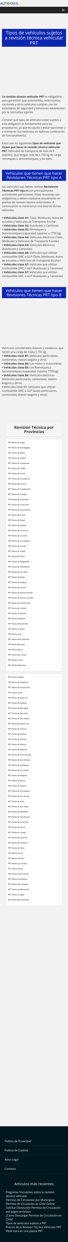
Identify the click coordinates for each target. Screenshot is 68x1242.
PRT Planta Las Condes (17, 863)
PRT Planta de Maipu (16, 577)
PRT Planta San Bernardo (18, 889)
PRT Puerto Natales (16, 677)
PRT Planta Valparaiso (17, 665)
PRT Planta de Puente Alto (19, 687)
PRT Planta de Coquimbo (18, 499)
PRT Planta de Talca (16, 848)
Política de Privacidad (18, 1141)
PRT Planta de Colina (16, 473)
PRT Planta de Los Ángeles (19, 541)
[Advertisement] (34, 71)
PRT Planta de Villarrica (17, 749)
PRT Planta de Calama (17, 786)
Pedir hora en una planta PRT (24, 1231)
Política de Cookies (16, 1150)
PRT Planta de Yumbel (17, 608)
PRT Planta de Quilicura (18, 698)
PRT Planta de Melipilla (17, 775)
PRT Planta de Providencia (19, 567)
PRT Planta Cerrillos (16, 858)
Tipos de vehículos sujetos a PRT (26, 1223)
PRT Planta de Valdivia (17, 734)
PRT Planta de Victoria (17, 739)
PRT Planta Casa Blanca (17, 879)
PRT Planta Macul (15, 649)
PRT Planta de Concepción (19, 478)
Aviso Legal (11, 1159)
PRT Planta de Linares (17, 587)
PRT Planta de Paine (16, 556)
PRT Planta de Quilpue (17, 582)
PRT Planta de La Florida (18, 822)
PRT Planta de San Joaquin (19, 791)
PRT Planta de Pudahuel (18, 682)
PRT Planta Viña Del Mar (18, 623)
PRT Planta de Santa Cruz (18, 723)
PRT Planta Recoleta (16, 644)
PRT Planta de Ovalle (16, 551)
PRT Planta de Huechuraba (19, 603)
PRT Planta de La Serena (18, 530)
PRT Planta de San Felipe (18, 806)
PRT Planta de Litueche (17, 837)
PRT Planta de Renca (16, 780)
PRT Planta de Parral (16, 827)
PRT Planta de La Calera (18, 572)
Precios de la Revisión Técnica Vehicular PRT (33, 1227)
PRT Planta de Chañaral (18, 843)
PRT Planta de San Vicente (19, 796)
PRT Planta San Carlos (17, 655)
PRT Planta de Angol (16, 442)
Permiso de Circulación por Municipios (30, 1200)
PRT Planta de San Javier (18, 713)
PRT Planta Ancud (15, 853)
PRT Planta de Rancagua (18, 708)
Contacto (10, 1169)
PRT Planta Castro (15, 660)
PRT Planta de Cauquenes (18, 463)
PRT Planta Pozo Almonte (18, 639)
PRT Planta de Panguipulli (18, 561)
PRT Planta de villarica (17, 744)
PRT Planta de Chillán (17, 468)
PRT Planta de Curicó (16, 515)
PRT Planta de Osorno (17, 546)
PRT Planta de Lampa (17, 832)
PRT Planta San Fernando (18, 900)
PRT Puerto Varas (15, 692)
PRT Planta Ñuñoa (15, 868)
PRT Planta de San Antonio (19, 760)
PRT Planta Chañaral (16, 618)
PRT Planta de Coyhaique (18, 765)
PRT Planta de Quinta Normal (20, 592)
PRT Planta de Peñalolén (18, 811)
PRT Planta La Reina (16, 629)
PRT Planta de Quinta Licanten (20, 598)
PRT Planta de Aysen (16, 453)
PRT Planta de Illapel (16, 520)
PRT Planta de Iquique (17, 525)
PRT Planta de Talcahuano (19, 817)
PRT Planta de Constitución (19, 489)
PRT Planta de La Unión (17, 535)
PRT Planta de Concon (17, 484)
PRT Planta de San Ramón (18, 718)
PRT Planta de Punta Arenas (19, 755)
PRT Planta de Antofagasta (19, 447)
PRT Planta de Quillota (17, 703)
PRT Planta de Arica (16, 801)
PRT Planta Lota (14, 634)
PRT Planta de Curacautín (18, 504)
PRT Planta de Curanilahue (19, 510)
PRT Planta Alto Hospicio (18, 884)
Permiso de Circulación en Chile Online (30, 1204)
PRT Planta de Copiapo (17, 494)
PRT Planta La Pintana (17, 613)
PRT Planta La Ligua (16, 894)
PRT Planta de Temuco (17, 729)
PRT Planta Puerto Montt (18, 874)
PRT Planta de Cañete (17, 458)
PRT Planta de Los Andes (18, 770)
